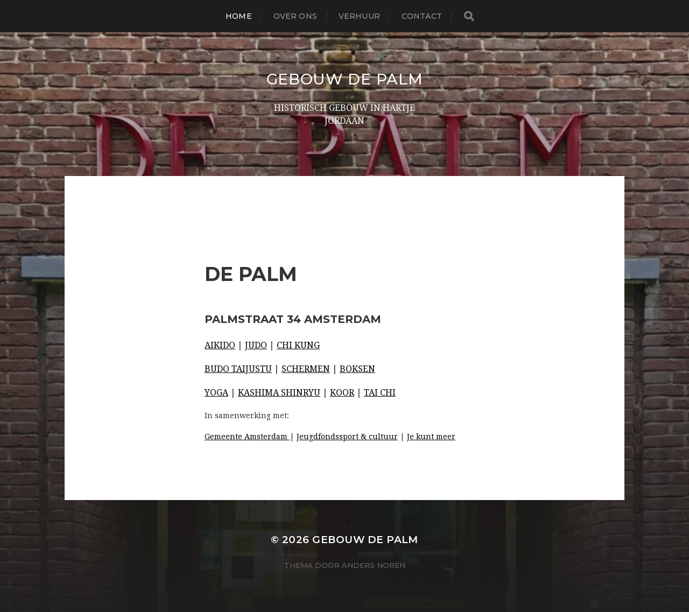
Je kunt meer (431, 436)
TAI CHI (380, 393)
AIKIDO (220, 345)
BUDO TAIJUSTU (238, 369)
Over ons (295, 16)
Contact (422, 16)
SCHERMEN (306, 369)
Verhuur (359, 16)
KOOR (342, 393)
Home (239, 16)
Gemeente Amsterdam (247, 436)
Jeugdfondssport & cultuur (347, 436)
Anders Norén (373, 565)
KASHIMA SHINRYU (279, 393)
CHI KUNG (298, 345)
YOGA (216, 393)
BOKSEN (357, 369)
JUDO (256, 345)
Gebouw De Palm (344, 79)
